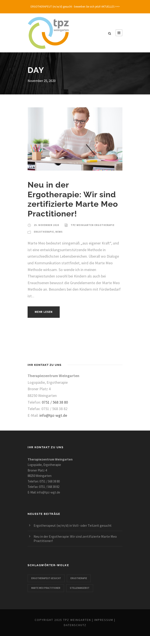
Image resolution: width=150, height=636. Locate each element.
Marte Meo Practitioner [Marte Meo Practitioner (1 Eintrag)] (45, 587)
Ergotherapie (44, 231)
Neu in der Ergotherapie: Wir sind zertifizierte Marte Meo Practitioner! (73, 199)
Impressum (103, 620)
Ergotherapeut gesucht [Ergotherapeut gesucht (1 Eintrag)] (46, 578)
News (59, 231)
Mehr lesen (44, 312)
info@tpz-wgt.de (53, 415)
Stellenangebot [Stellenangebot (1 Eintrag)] (79, 587)
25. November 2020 (46, 225)
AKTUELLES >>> (110, 6)
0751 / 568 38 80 (55, 402)
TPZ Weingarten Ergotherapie (92, 225)
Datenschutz (75, 625)
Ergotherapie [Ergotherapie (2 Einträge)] (78, 578)
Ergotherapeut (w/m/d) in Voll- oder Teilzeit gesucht (73, 525)
